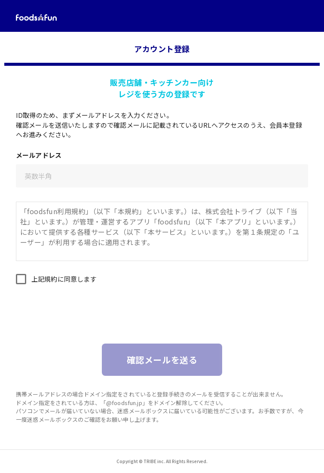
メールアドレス (38, 155)
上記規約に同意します (64, 278)
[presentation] (162, 318)
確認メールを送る (162, 359)
